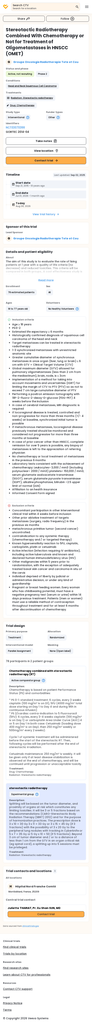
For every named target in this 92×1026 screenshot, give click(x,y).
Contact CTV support (17, 989)
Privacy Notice (12, 1003)
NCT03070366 (15, 127)
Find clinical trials (14, 947)
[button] (32, 86)
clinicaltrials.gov (30, 926)
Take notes (46, 141)
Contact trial (46, 160)
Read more (46, 280)
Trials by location (15, 954)
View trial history (46, 214)
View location (46, 151)
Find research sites (15, 968)
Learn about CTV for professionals (26, 975)
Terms (7, 1010)
